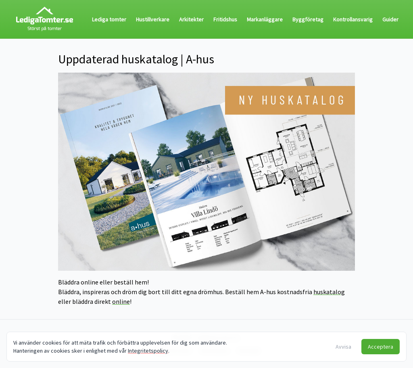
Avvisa (343, 346)
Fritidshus (225, 19)
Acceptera (380, 346)
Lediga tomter (109, 19)
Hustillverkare (152, 19)
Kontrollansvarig (353, 19)
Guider (390, 19)
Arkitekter (191, 19)
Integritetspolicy (148, 350)
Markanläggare (265, 19)
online (121, 301)
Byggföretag (307, 19)
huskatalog (329, 292)
